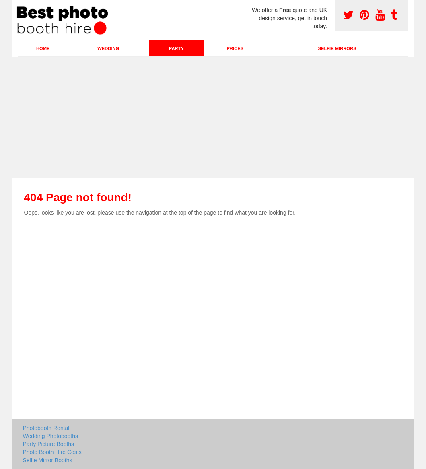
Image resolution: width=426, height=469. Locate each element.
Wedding (108, 48)
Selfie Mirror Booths (47, 460)
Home (43, 48)
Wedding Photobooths (50, 436)
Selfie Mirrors (337, 48)
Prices (235, 48)
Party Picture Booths (48, 444)
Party (176, 48)
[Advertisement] (213, 117)
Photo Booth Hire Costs (52, 452)
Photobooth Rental (46, 428)
